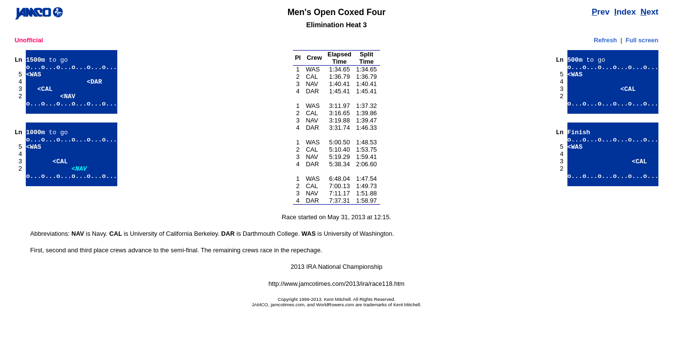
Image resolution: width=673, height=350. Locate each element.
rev (601, 12)
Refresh (605, 40)
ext (649, 12)
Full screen (641, 40)
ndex (625, 12)
